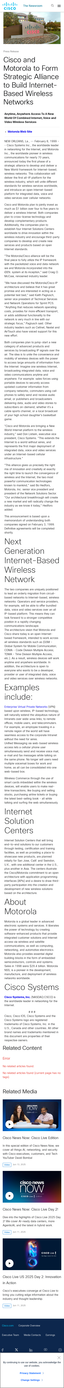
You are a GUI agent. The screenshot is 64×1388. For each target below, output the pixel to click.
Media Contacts (32, 1335)
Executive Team (10, 1335)
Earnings (50, 1335)
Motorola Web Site (20, 132)
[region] (32, 1370)
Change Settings (30, 1380)
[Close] (59, 1357)
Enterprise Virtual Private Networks (25, 707)
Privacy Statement (30, 1373)
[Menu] (59, 6)
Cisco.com (8, 1326)
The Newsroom (32, 6)
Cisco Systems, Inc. (17, 997)
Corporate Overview (29, 1326)
